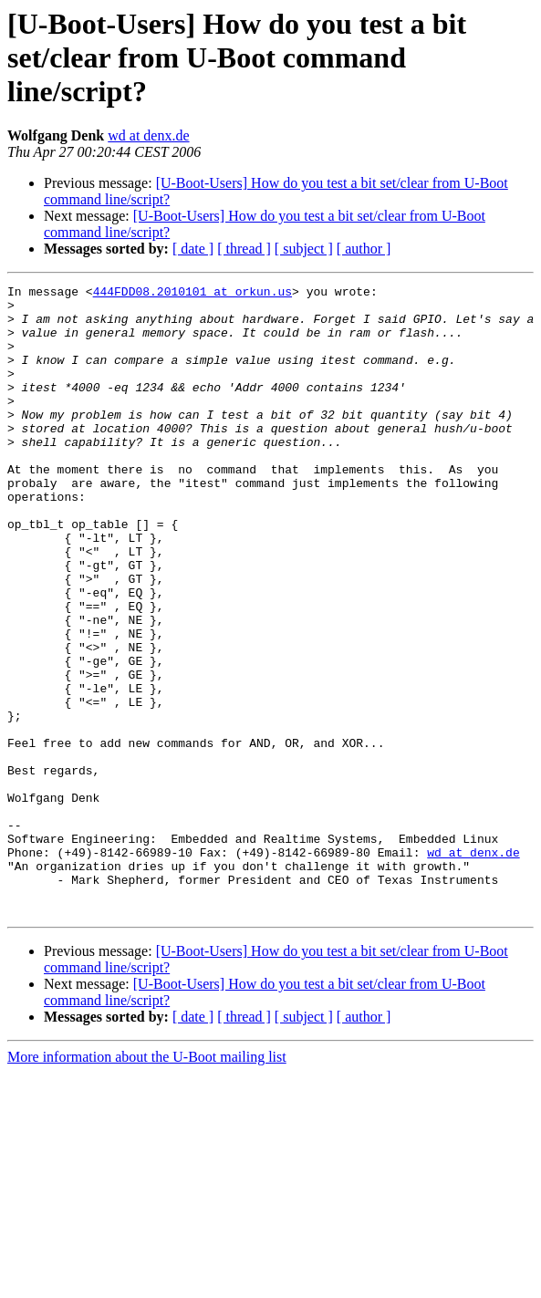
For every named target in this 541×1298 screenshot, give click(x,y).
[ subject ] (304, 248)
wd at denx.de (148, 135)
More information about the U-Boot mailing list (146, 1182)
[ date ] (192, 248)
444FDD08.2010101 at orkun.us (192, 294)
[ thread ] (244, 248)
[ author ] (364, 248)
